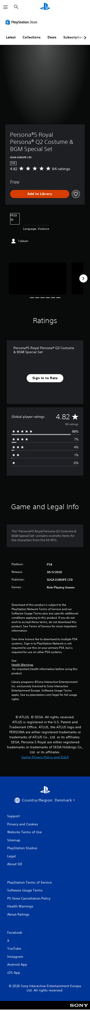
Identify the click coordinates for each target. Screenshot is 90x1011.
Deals (52, 37)
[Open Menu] (5, 7)
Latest (11, 37)
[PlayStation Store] (22, 22)
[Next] (83, 278)
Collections (32, 37)
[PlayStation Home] (45, 7)
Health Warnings (22, 665)
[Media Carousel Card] (37, 278)
